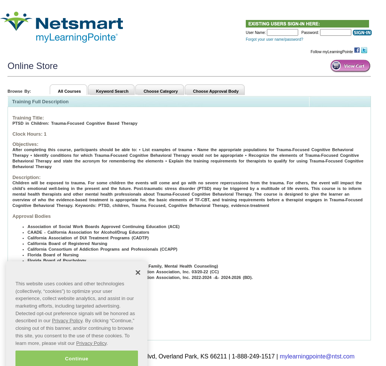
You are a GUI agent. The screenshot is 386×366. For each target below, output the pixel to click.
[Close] (138, 283)
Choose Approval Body (216, 91)
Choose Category (161, 91)
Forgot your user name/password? (274, 39)
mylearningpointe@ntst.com (317, 356)
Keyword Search (112, 91)
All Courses (69, 91)
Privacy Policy (67, 331)
